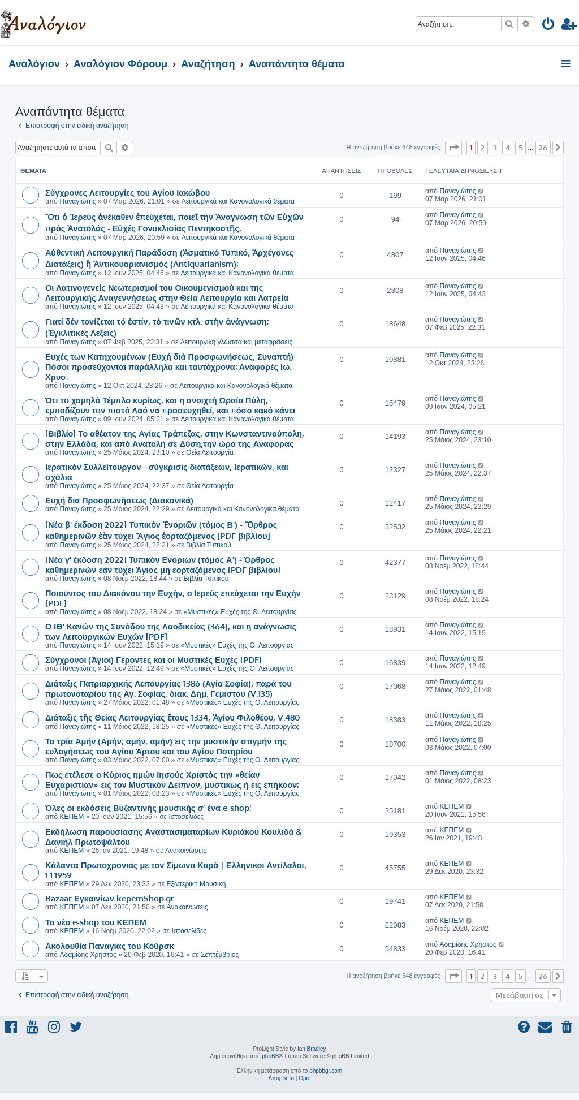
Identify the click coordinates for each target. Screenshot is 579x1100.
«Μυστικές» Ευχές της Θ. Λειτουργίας (240, 612)
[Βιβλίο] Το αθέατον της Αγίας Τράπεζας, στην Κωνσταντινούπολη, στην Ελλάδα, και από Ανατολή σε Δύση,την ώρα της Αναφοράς (174, 438)
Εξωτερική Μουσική (196, 884)
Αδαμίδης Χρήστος (87, 955)
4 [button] (507, 147)
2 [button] (483, 147)
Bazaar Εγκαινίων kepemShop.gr (109, 898)
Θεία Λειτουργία (210, 452)
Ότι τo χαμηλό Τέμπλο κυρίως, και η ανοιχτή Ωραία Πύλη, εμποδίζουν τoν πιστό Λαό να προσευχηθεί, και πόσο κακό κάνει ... (174, 405)
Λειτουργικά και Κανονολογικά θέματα (238, 201)
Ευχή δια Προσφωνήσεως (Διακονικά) (119, 500)
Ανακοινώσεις (185, 851)
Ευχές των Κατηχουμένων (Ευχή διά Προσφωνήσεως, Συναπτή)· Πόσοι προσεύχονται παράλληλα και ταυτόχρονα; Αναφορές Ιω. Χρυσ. (170, 366)
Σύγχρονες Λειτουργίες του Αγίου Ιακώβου (127, 192)
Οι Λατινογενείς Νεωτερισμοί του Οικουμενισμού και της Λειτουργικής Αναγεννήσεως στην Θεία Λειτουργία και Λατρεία (166, 292)
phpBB (270, 1056)
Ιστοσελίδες (186, 817)
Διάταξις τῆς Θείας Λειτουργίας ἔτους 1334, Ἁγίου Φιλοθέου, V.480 (172, 717)
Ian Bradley (311, 1049)
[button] (453, 147)
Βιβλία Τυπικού (208, 545)
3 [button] (495, 147)
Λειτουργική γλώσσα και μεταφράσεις (236, 342)
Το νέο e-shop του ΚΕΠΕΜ (95, 922)
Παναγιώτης (77, 201)
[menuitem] (549, 25)
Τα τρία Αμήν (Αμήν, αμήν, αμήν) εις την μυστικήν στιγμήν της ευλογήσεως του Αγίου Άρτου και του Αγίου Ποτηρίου (166, 746)
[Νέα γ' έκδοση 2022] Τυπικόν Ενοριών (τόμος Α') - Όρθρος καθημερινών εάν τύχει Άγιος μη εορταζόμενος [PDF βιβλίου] (162, 564)
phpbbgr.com (325, 1071)
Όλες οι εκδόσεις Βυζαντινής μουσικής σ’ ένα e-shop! (148, 808)
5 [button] (520, 147)
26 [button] (543, 147)
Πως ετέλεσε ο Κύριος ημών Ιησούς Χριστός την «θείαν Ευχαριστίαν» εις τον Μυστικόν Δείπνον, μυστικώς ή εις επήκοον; (172, 779)
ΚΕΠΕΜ (71, 817)
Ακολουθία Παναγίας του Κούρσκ (109, 946)
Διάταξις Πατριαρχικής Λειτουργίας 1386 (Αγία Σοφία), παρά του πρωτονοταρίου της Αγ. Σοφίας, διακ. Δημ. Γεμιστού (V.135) (168, 688)
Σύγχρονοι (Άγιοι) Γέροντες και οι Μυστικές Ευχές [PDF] (153, 659)
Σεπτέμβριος (220, 955)
